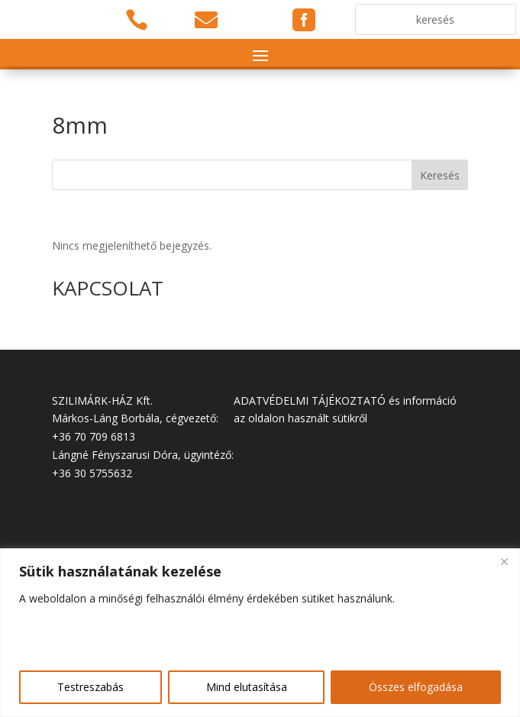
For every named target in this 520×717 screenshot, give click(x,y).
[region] (260, 632)
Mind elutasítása (246, 687)
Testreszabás (90, 687)
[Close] (504, 561)
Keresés (440, 175)
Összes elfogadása (416, 687)
